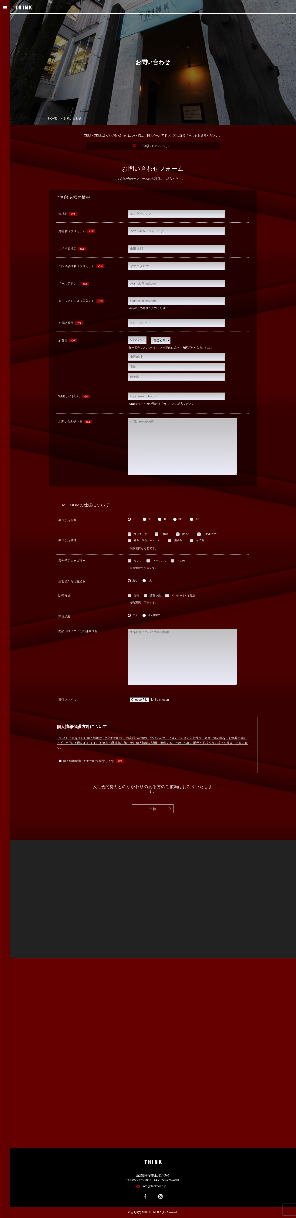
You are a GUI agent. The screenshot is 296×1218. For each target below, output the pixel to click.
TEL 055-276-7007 (138, 1180)
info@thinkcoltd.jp (155, 145)
